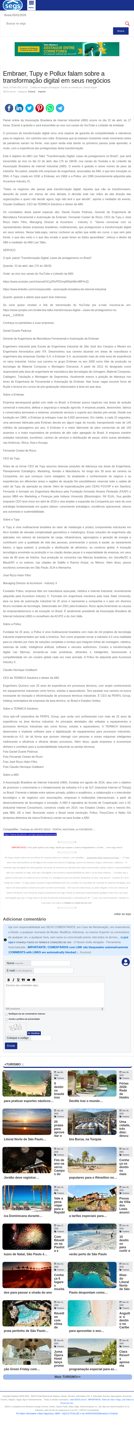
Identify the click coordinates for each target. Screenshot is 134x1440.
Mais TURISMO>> (67, 1377)
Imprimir (42, 91)
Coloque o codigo (18, 1037)
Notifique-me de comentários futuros (27, 1014)
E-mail (19, 970)
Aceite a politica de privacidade (24, 1019)
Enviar (11, 1045)
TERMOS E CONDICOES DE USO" (78, 903)
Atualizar (35, 1033)
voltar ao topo (122, 914)
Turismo (31, 91)
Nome (15, 963)
